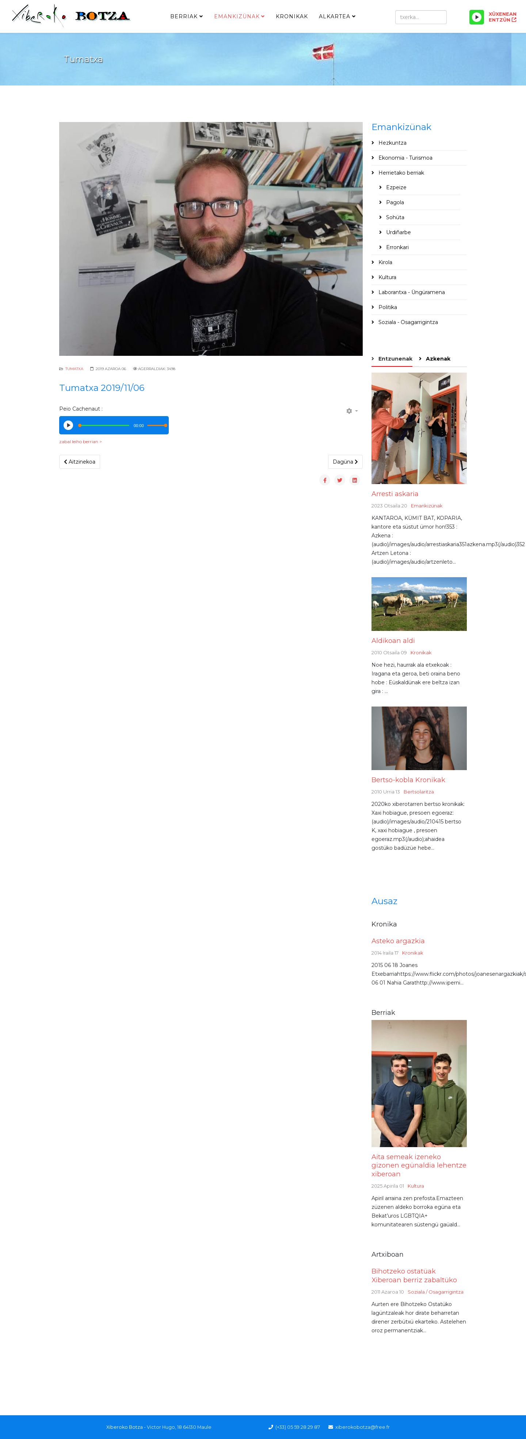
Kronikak (292, 16)
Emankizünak (237, 16)
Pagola (394, 202)
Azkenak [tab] (437, 358)
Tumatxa (74, 368)
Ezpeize (396, 187)
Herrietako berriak (400, 173)
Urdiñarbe (398, 232)
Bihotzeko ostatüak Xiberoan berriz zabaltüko (414, 1275)
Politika (387, 307)
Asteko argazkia (398, 941)
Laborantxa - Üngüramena (411, 292)
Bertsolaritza (419, 792)
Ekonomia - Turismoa (404, 158)
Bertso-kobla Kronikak (408, 780)
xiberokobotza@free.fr (362, 1427)
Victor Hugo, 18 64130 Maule (179, 1427)
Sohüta (394, 217)
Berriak (184, 16)
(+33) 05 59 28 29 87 (297, 1427)
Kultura (386, 277)
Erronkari (397, 247)
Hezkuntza (392, 143)
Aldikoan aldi (393, 640)
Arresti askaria (395, 494)
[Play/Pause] (476, 17)
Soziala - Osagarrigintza (407, 322)
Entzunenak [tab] (394, 358)
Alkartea (334, 16)
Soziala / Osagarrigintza (436, 1292)
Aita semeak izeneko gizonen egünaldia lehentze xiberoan (418, 1165)
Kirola (384, 262)
